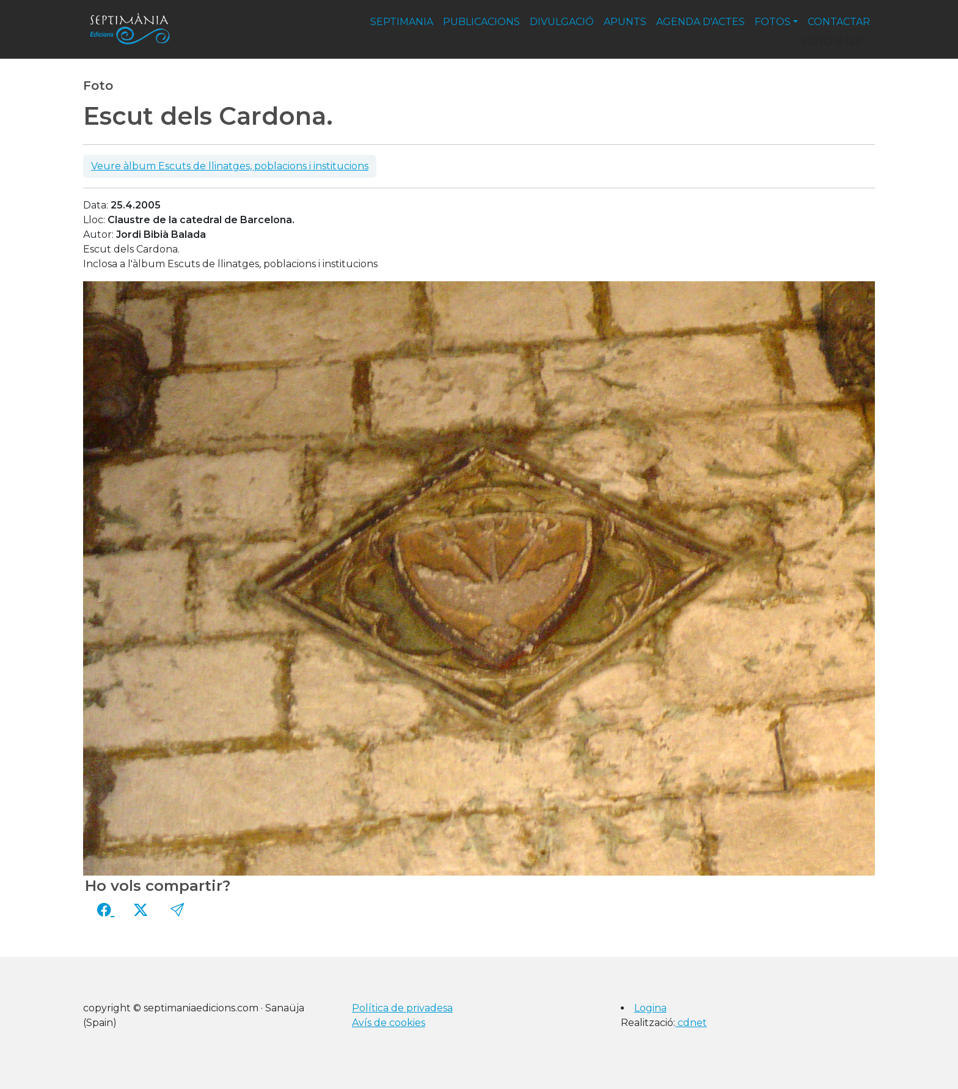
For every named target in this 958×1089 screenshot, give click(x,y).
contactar (839, 22)
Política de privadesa (402, 1008)
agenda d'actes (700, 22)
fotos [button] (773, 22)
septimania (401, 22)
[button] (177, 909)
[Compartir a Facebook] (105, 909)
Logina (650, 1008)
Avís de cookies (388, 1022)
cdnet (691, 1022)
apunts (625, 22)
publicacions (481, 22)
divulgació (562, 22)
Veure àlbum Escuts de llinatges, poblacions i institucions (229, 166)
